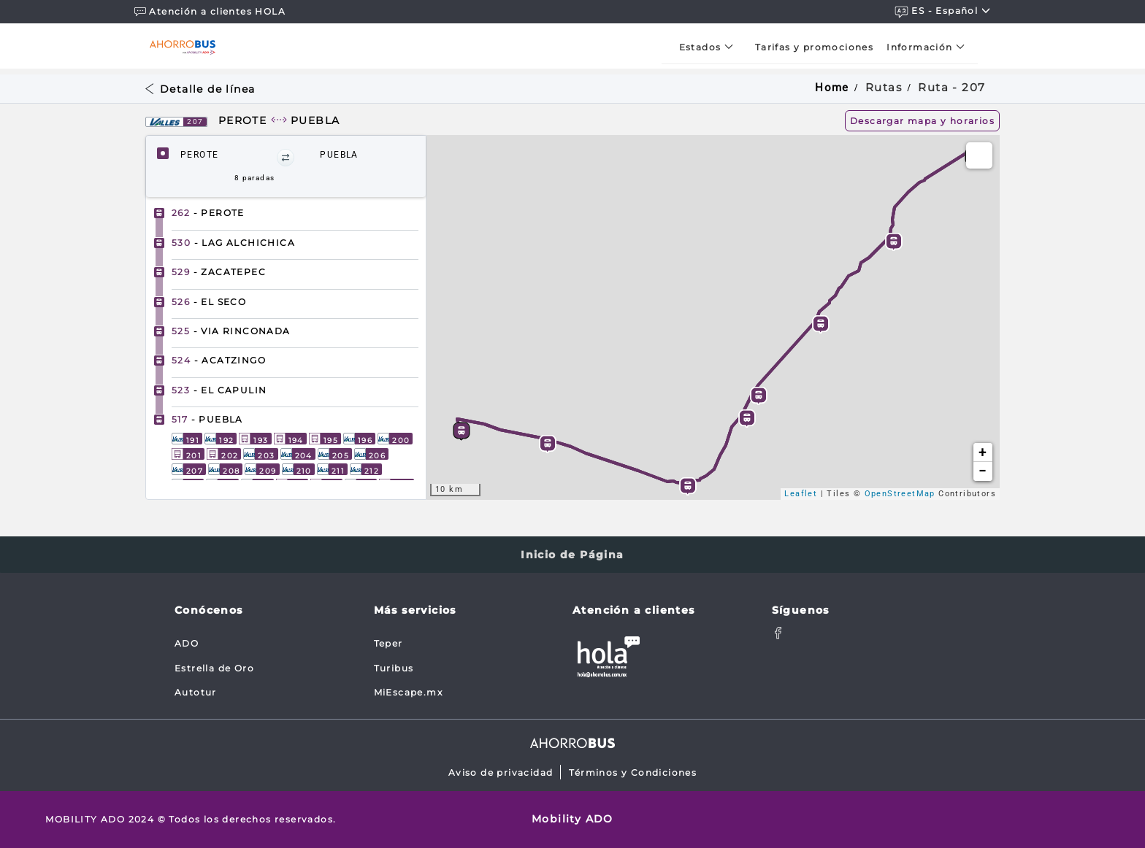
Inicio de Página (572, 554)
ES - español (943, 11)
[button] (285, 157)
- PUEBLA (207, 419)
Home (832, 87)
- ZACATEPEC (219, 271)
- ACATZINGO (219, 360)
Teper (388, 643)
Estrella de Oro (214, 668)
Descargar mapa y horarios (922, 120)
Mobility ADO (572, 818)
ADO (187, 643)
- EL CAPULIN (219, 390)
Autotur (196, 692)
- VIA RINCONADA (231, 330)
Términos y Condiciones (633, 772)
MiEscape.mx (408, 692)
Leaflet (800, 493)
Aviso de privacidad (501, 772)
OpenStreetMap (900, 493)
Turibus (394, 668)
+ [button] (983, 452)
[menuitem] (710, 47)
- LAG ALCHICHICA (233, 242)
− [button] (983, 471)
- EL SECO (209, 301)
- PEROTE (208, 212)
